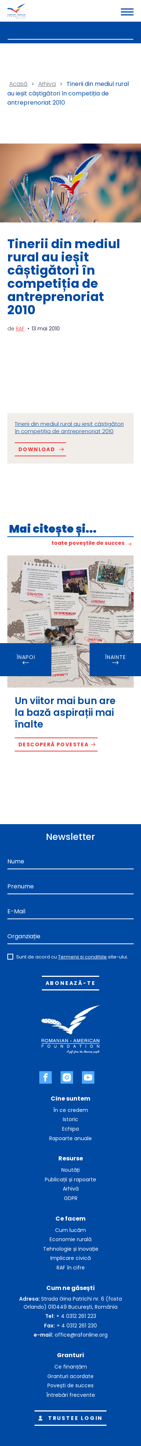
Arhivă (71, 1188)
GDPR (70, 1198)
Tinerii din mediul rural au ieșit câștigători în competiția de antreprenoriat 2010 (69, 427)
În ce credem (70, 1110)
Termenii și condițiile (82, 956)
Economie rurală (70, 1239)
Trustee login (69, 1418)
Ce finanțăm (70, 1366)
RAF (20, 328)
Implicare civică (70, 1258)
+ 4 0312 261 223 (76, 1316)
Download (36, 449)
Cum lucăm (70, 1230)
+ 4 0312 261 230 (77, 1325)
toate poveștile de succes (87, 543)
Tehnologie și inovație (70, 1249)
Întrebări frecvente (70, 1395)
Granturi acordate (70, 1376)
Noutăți (70, 1170)
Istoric (70, 1119)
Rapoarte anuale (70, 1138)
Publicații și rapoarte (70, 1179)
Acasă (18, 84)
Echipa (70, 1128)
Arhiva (47, 84)
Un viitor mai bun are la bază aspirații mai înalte (65, 712)
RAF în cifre (71, 1267)
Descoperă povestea (53, 744)
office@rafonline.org (81, 1334)
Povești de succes (70, 1385)
